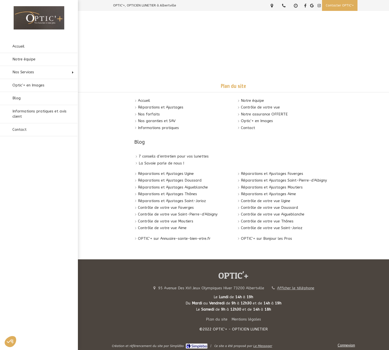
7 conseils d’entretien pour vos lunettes (174, 156)
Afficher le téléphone (295, 288)
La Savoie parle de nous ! (161, 163)
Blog (139, 142)
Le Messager (262, 346)
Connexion (346, 345)
